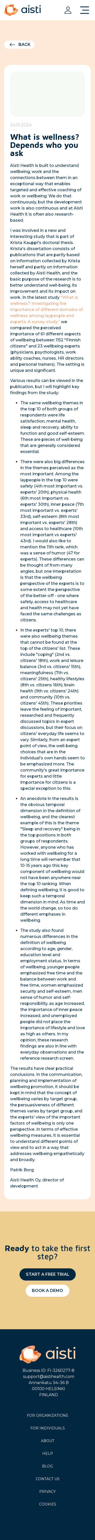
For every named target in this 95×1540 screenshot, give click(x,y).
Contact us (48, 1479)
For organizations (47, 1415)
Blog (47, 1466)
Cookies (47, 1504)
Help (47, 1453)
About (47, 1441)
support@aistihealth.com (48, 1376)
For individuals (47, 1428)
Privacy (47, 1491)
